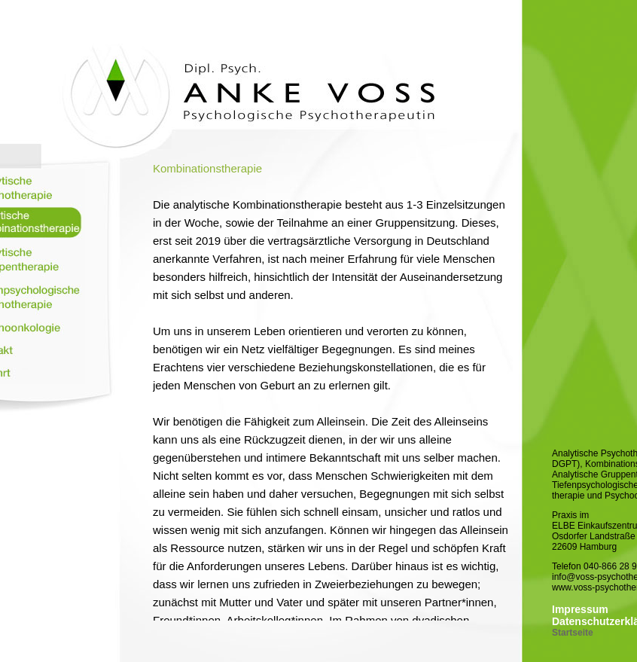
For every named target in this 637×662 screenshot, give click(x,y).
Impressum (580, 609)
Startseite (572, 632)
